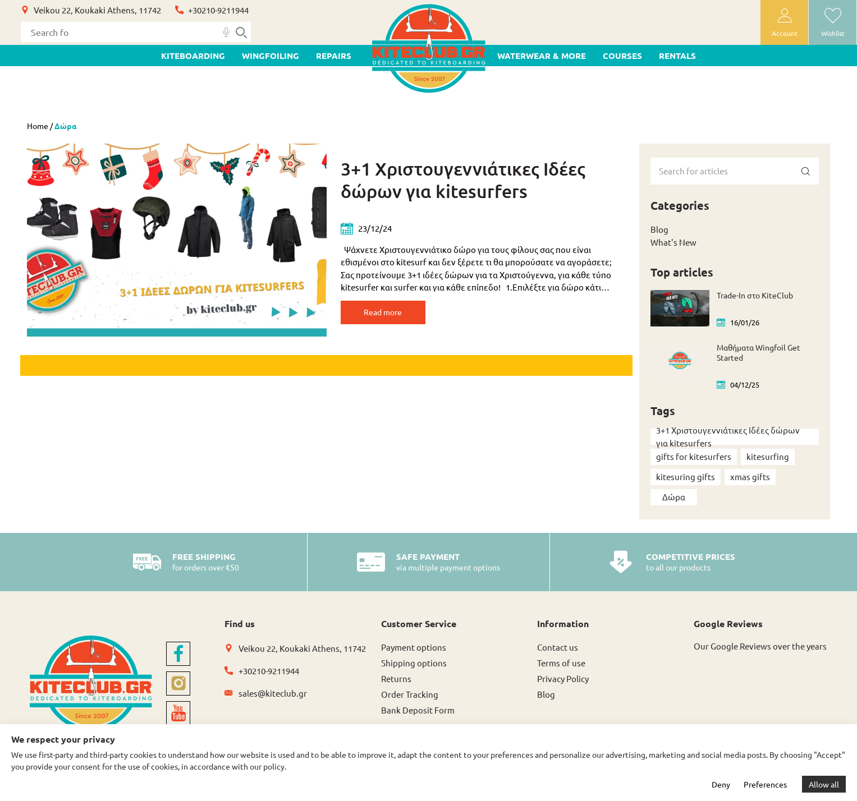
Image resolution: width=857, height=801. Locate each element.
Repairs (333, 55)
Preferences (765, 784)
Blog (659, 229)
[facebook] (178, 654)
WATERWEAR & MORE (541, 55)
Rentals (677, 55)
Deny (721, 784)
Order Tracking (409, 694)
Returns (396, 678)
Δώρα (673, 496)
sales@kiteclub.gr (273, 693)
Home (37, 126)
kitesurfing (767, 456)
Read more (393, 314)
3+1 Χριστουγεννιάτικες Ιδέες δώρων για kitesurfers (463, 180)
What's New (673, 242)
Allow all (824, 784)
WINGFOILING (270, 55)
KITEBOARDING (193, 55)
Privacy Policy (563, 678)
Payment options (413, 647)
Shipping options (414, 662)
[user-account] (784, 22)
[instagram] (178, 683)
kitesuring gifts (685, 476)
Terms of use (561, 662)
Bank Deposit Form (418, 710)
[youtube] (178, 713)
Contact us (557, 647)
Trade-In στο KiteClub (755, 295)
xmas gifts (750, 476)
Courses (622, 55)
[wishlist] (832, 22)
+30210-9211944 (218, 9)
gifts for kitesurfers (693, 456)
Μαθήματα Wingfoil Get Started (758, 352)
